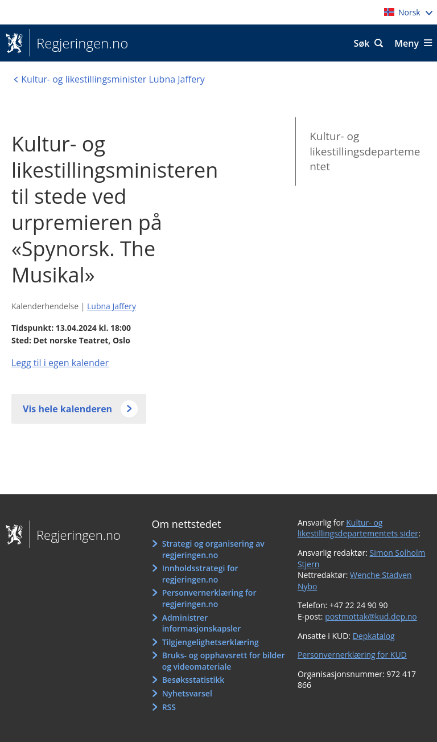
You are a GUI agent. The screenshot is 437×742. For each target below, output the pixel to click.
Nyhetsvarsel (187, 693)
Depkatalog (374, 635)
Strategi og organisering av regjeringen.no (213, 549)
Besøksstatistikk (193, 679)
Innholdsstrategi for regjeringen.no (200, 574)
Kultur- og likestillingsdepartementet (365, 151)
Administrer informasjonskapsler (201, 623)
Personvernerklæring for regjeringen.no (209, 598)
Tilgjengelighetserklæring (210, 642)
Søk (362, 43)
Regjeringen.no (79, 43)
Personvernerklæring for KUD (352, 654)
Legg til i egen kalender (60, 362)
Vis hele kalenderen (67, 409)
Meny (406, 43)
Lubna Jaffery (111, 306)
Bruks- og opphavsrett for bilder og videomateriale (223, 661)
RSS (169, 707)
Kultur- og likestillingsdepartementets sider (358, 528)
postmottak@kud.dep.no (371, 616)
